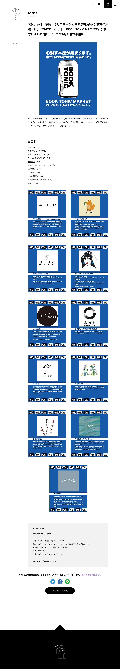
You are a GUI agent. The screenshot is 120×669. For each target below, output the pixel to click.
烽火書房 (31, 169)
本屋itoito (31, 172)
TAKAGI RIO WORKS (36, 158)
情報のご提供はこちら (91, 575)
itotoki (31, 183)
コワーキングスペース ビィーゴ (50, 544)
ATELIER (31, 147)
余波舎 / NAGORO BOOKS (38, 165)
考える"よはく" (34, 151)
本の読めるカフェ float (37, 180)
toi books (31, 162)
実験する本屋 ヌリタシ (37, 155)
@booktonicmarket (49, 561)
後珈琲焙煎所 (33, 176)
